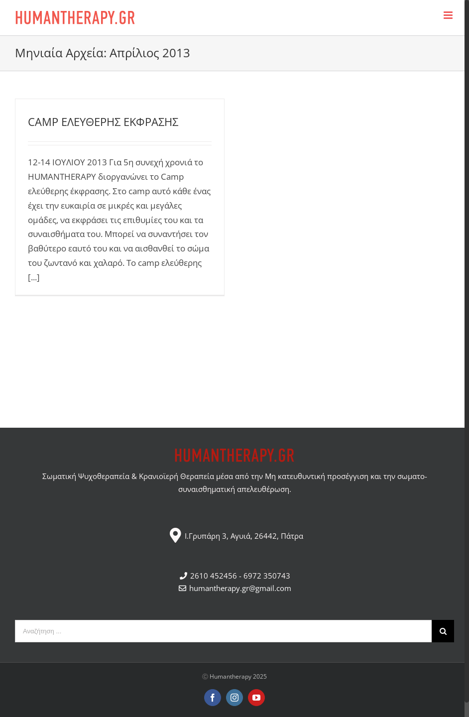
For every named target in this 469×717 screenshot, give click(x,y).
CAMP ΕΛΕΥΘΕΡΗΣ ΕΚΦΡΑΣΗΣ (103, 121)
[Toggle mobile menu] (449, 15)
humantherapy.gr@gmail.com (234, 588)
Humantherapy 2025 (238, 676)
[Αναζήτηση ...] (223, 631)
